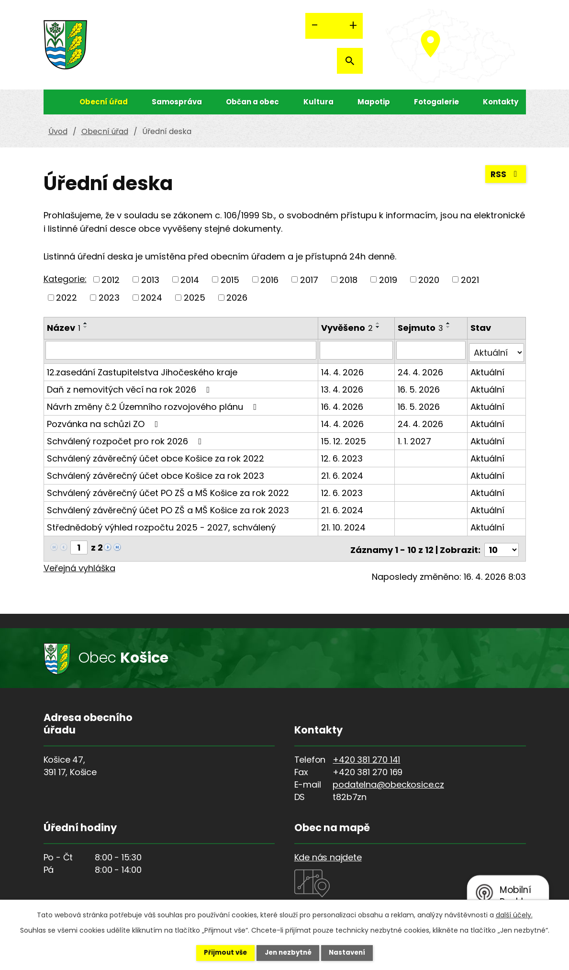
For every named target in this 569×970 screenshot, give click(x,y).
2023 (109, 298)
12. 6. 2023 (342, 456)
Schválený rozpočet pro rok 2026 (126, 438)
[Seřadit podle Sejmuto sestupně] (449, 327)
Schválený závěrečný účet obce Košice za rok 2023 (155, 473)
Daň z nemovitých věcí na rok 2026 (130, 387)
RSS (505, 176)
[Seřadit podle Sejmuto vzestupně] (449, 323)
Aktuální (488, 369)
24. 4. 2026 (421, 369)
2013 (150, 279)
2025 (194, 298)
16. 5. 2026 (420, 387)
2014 (189, 279)
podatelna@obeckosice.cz (388, 779)
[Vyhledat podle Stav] (496, 350)
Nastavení (354, 952)
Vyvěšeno (347, 328)
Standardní (334, 26)
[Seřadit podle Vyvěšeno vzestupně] (378, 323)
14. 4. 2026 (343, 369)
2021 (470, 279)
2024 (151, 298)
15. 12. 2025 (344, 438)
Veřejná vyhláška (79, 563)
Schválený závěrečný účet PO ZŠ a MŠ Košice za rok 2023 (168, 507)
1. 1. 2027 (415, 438)
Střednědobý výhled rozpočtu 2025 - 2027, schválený (161, 524)
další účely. (514, 914)
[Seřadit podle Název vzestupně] (85, 323)
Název (63, 328)
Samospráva (177, 102)
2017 (309, 279)
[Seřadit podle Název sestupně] (85, 327)
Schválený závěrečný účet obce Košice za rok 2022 (155, 456)
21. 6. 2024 (343, 473)
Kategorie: (65, 279)
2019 (388, 279)
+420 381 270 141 (366, 754)
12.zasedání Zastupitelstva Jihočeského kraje (142, 369)
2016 (269, 279)
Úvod (53, 102)
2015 (230, 279)
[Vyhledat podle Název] (181, 350)
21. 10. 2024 (344, 524)
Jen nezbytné (288, 952)
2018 (348, 279)
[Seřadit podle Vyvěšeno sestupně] (378, 327)
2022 (66, 298)
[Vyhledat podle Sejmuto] (431, 350)
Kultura (318, 102)
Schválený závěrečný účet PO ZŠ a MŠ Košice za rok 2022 (168, 490)
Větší (353, 26)
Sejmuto (421, 328)
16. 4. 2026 (343, 404)
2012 (110, 279)
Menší (314, 26)
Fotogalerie (436, 102)
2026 (236, 298)
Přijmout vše (218, 952)
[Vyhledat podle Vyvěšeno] (357, 350)
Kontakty (500, 102)
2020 (428, 279)
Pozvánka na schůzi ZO (104, 421)
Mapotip (373, 102)
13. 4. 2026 (343, 387)
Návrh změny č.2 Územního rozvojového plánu (154, 404)
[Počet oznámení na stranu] (501, 545)
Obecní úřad (103, 102)
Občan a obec (252, 102)
